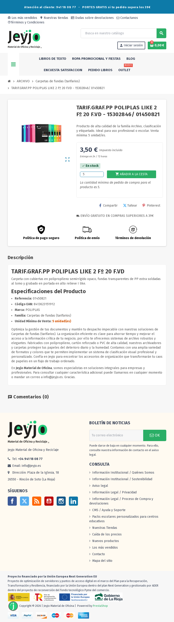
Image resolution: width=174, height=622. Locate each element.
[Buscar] (123, 33)
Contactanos (127, 18)
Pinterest (151, 205)
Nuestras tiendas (54, 18)
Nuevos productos (105, 541)
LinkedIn (73, 501)
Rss (36, 501)
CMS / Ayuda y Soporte (109, 510)
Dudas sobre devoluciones (92, 18)
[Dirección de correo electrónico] (116, 435)
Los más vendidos (22, 18)
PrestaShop (100, 605)
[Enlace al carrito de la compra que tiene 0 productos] (157, 45)
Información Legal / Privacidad (114, 492)
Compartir (108, 205)
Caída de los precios (107, 534)
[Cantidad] (92, 174)
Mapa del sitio (102, 561)
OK (155, 435)
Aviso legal (100, 486)
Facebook (12, 501)
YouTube (48, 501)
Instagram (61, 501)
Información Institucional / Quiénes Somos (123, 473)
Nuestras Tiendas (104, 528)
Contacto (98, 554)
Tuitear (130, 205)
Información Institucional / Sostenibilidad (122, 479)
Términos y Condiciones (26, 22)
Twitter (24, 501)
